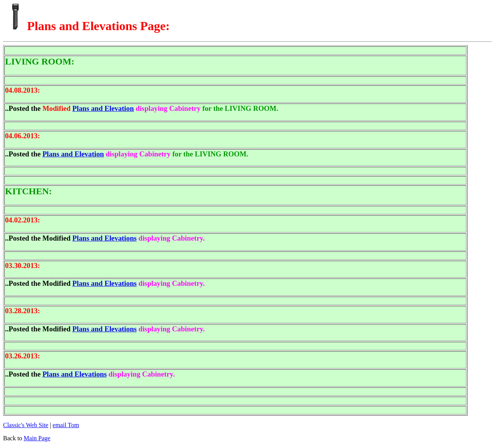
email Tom (66, 425)
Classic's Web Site (25, 425)
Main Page (37, 438)
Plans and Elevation (103, 108)
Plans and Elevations (104, 238)
